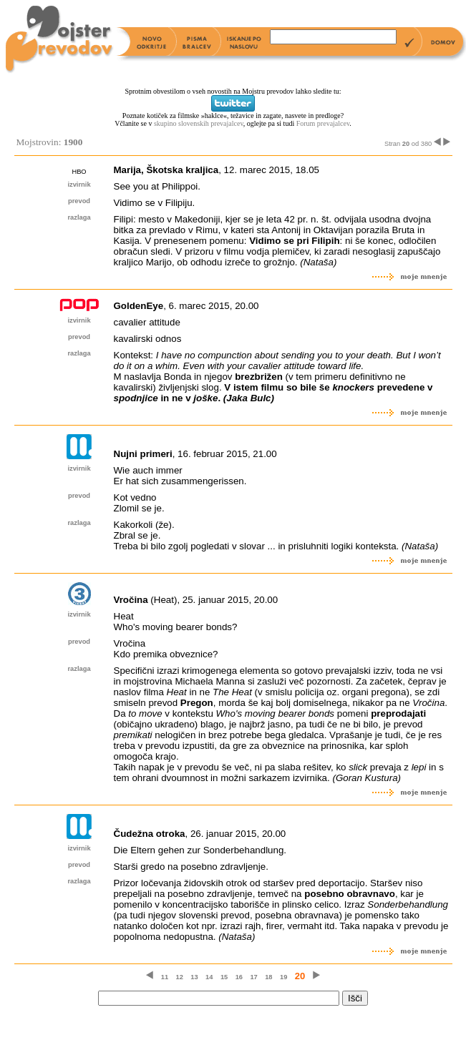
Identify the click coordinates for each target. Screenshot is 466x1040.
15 (224, 977)
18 (268, 977)
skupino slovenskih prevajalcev (198, 123)
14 (209, 977)
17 (253, 977)
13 (194, 977)
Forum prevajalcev (323, 123)
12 (179, 977)
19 (283, 977)
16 (239, 977)
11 (164, 977)
